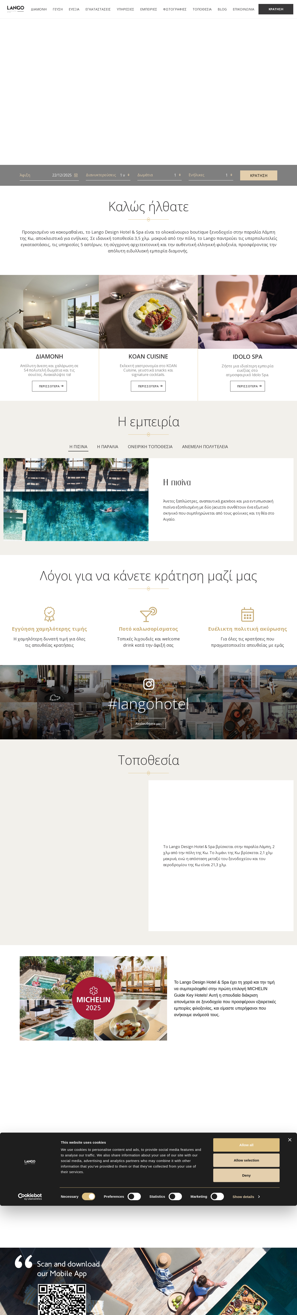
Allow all (246, 1254)
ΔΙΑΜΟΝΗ (39, 9)
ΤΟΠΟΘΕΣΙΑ (202, 9)
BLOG (222, 9)
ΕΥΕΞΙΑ (74, 9)
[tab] (78, 448)
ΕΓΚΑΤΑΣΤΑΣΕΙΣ (98, 9)
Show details (243, 1306)
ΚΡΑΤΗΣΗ (259, 175)
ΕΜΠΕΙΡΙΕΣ (148, 9)
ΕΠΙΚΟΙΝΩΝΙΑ (243, 9)
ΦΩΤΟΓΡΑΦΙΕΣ (175, 9)
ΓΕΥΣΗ (58, 9)
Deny (246, 1284)
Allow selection (246, 1269)
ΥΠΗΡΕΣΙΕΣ (125, 9)
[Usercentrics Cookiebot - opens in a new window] (30, 1305)
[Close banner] (289, 1249)
